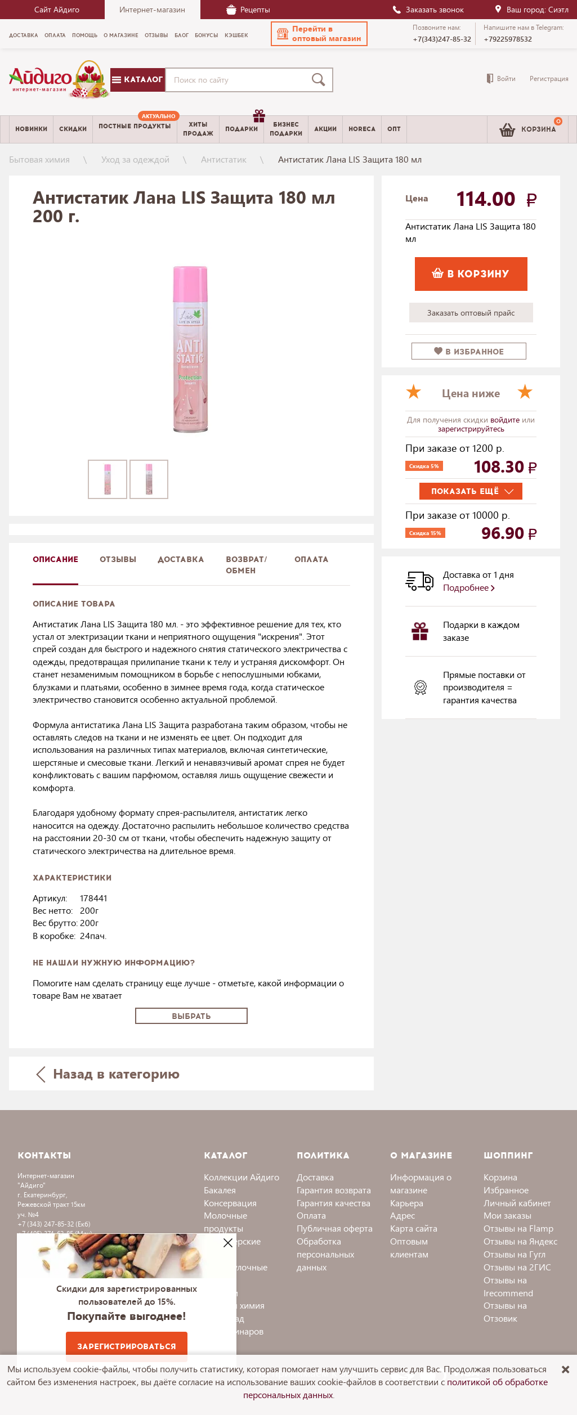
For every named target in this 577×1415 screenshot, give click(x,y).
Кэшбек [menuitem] (236, 35)
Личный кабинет (517, 1203)
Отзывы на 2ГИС (517, 1267)
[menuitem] (135, 129)
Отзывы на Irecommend (508, 1286)
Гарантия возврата (334, 1190)
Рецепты (248, 9)
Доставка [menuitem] (23, 35)
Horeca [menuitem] (361, 129)
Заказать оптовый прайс (471, 312)
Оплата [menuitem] (55, 35)
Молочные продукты (225, 1221)
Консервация (230, 1203)
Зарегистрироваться (126, 1347)
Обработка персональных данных (325, 1254)
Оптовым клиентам (409, 1247)
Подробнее (469, 587)
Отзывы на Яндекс (520, 1241)
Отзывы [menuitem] (156, 35)
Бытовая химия (39, 159)
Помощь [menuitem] (84, 35)
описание (55, 559)
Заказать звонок (428, 9)
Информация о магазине (420, 1183)
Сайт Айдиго (56, 9)
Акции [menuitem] (325, 129)
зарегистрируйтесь (471, 428)
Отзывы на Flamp (518, 1228)
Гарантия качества (333, 1203)
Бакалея (220, 1190)
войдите (506, 419)
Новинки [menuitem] (31, 129)
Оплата (311, 559)
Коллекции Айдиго (241, 1177)
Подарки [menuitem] (244, 125)
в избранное (469, 352)
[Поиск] (320, 80)
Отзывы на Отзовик (505, 1311)
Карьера (406, 1203)
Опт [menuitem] (394, 129)
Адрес (402, 1215)
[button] (319, 33)
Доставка (315, 1177)
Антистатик (224, 159)
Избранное (506, 1190)
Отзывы (118, 559)
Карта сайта (413, 1228)
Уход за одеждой (135, 159)
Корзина (500, 1177)
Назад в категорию (107, 1073)
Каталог (137, 80)
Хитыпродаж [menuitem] (198, 129)
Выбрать (191, 1016)
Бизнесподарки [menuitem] (286, 129)
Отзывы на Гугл (514, 1254)
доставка (181, 559)
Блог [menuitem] (182, 35)
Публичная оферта (335, 1228)
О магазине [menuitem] (121, 35)
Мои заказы (507, 1215)
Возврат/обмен (246, 565)
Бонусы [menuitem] (206, 35)
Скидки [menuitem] (73, 129)
